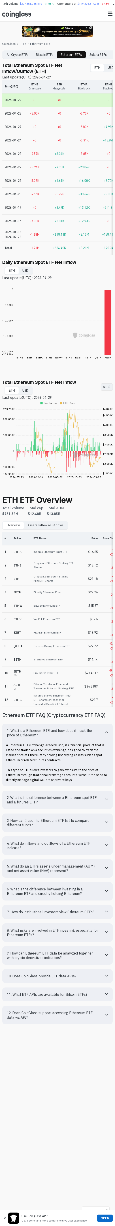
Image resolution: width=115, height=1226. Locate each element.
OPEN (105, 1218)
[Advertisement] (57, 1198)
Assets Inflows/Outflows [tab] (46, 525)
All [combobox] (105, 387)
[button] (57, 733)
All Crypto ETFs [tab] (17, 55)
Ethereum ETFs (40, 44)
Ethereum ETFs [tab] (71, 55)
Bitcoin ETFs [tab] (44, 55)
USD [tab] (25, 271)
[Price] (87, 538)
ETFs (23, 44)
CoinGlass (9, 44)
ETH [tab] (97, 68)
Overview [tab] (13, 525)
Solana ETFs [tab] (98, 55)
